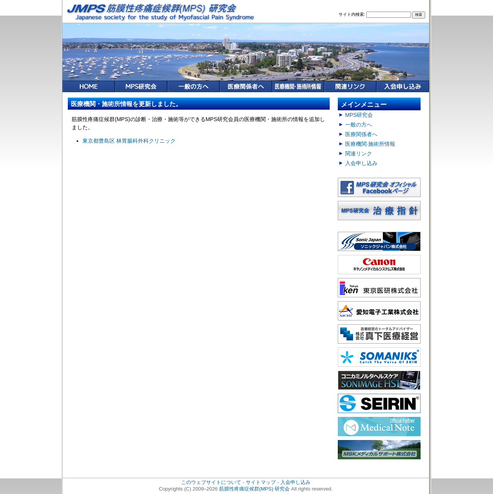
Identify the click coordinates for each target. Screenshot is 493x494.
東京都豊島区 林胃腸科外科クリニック (129, 141)
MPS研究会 (359, 115)
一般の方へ (358, 124)
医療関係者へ (361, 134)
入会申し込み (361, 163)
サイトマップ (261, 482)
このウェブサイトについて (211, 482)
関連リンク (358, 153)
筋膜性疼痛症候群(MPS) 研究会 (254, 489)
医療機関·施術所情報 (370, 144)
